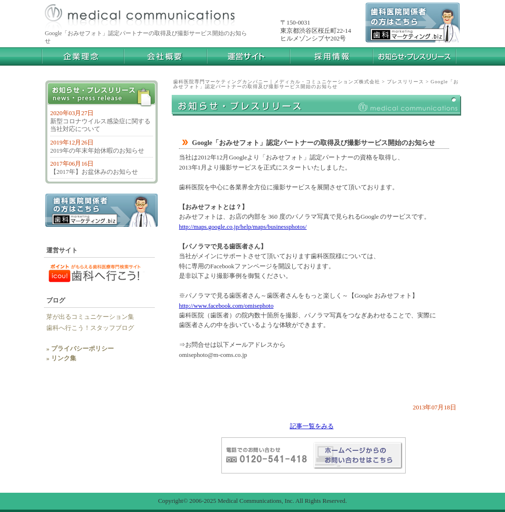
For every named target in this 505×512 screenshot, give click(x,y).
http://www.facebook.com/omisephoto (226, 305)
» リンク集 (61, 358)
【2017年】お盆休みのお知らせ (94, 172)
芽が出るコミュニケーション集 (90, 317)
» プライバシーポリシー (80, 348)
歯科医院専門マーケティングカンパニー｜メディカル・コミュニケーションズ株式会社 (276, 81)
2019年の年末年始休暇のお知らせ (97, 150)
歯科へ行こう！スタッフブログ (93, 328)
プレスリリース (405, 81)
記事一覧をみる (312, 426)
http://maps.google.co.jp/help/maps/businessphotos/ (243, 226)
